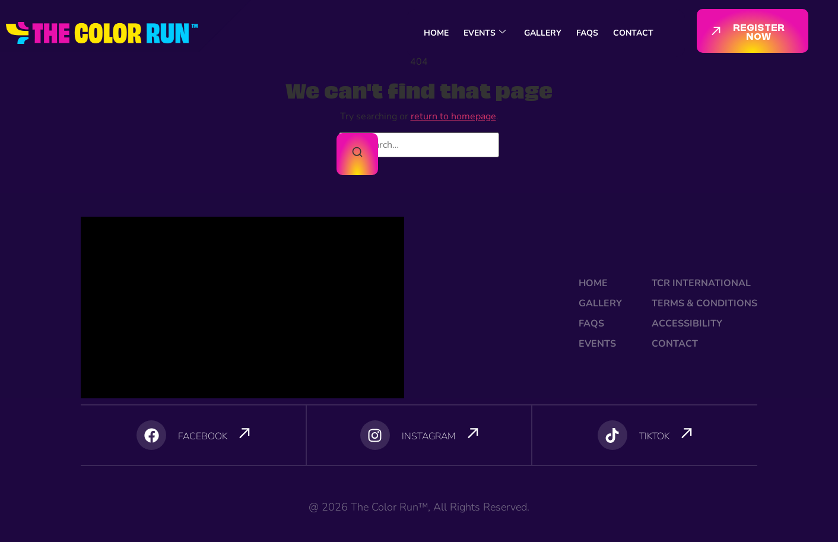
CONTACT (633, 33)
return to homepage (453, 116)
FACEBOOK (202, 436)
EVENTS (485, 33)
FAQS (587, 33)
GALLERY (542, 33)
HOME (436, 33)
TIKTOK (654, 436)
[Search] (357, 154)
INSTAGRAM (429, 436)
